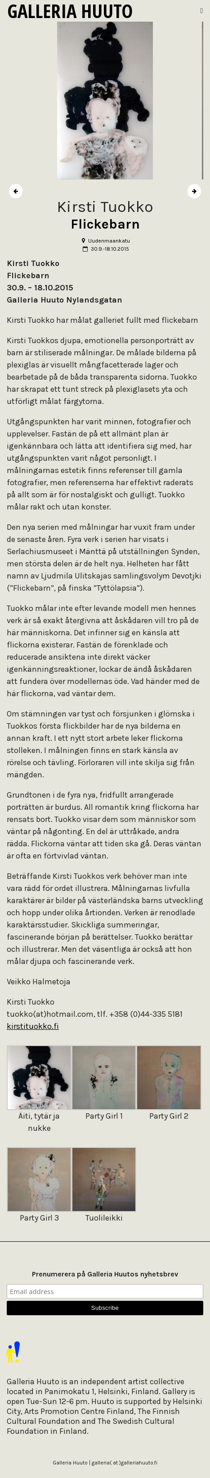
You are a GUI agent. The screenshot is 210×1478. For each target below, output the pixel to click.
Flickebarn (105, 224)
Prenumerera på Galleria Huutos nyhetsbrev (105, 1274)
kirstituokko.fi (33, 1026)
